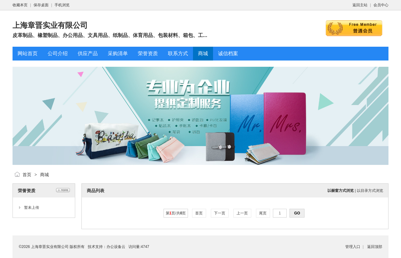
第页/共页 (176, 213)
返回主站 (359, 5)
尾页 (263, 213)
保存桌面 (41, 5)
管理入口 (352, 247)
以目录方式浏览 (370, 190)
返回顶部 (374, 247)
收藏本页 (20, 5)
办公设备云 (116, 247)
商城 (44, 174)
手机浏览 (62, 5)
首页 (27, 174)
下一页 (220, 213)
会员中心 (380, 5)
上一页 (242, 213)
